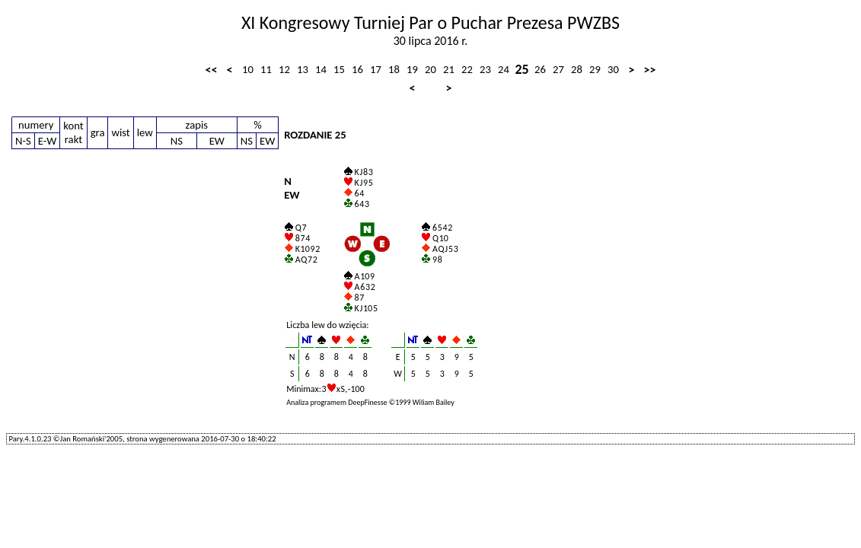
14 (321, 69)
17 (375, 69)
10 (248, 69)
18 (394, 69)
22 (467, 69)
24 (503, 69)
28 (576, 69)
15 (339, 69)
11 (266, 69)
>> (650, 69)
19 (412, 69)
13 (302, 69)
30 (613, 69)
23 (485, 69)
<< (212, 69)
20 (430, 69)
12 (284, 69)
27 (558, 69)
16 (357, 69)
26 (540, 69)
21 (448, 69)
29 (595, 69)
